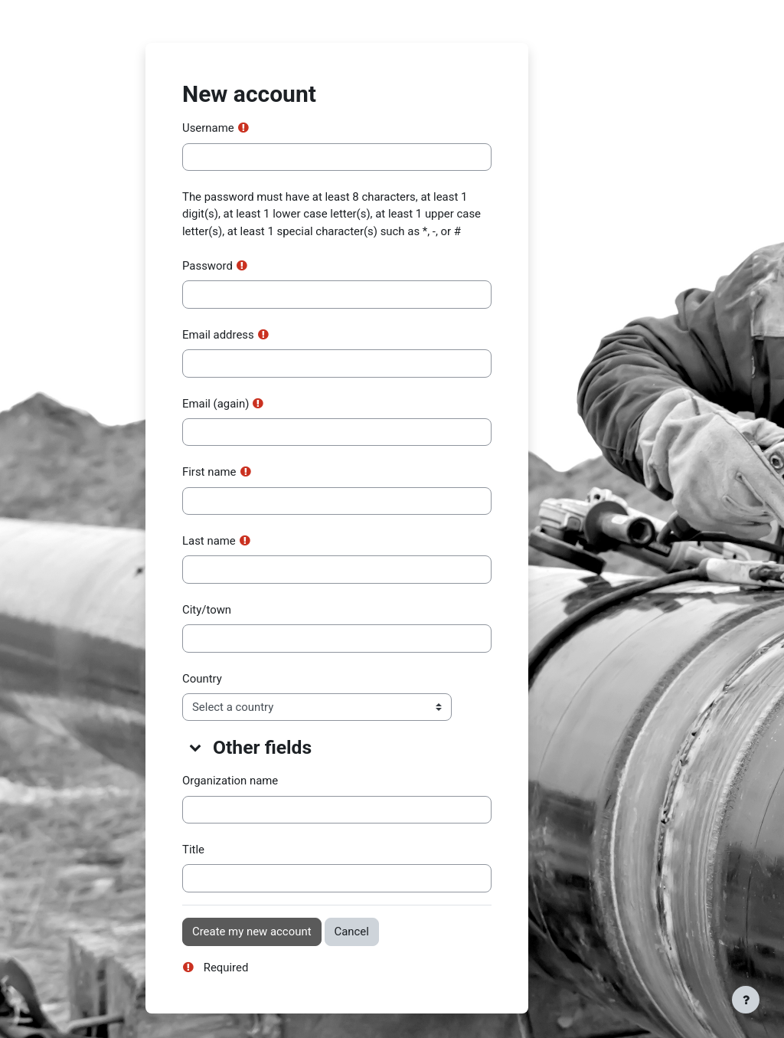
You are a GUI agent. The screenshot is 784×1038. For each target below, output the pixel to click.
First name (209, 472)
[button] (196, 747)
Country (202, 679)
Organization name (230, 781)
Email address (218, 335)
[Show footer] (746, 999)
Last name (209, 541)
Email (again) (215, 404)
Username (208, 128)
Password (207, 266)
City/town (206, 610)
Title (193, 849)
